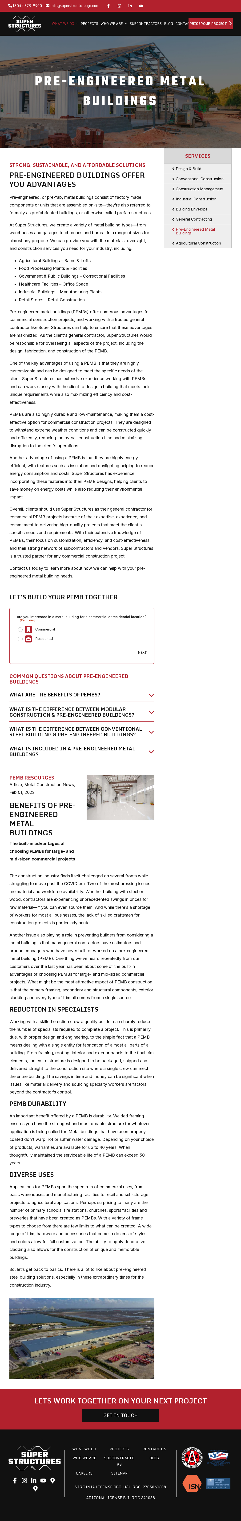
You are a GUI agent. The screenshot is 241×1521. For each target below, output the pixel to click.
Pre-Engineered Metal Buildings (195, 231)
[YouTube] (141, 6)
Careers (84, 1473)
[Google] (53, 1481)
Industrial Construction (196, 199)
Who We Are (84, 1458)
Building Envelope (192, 209)
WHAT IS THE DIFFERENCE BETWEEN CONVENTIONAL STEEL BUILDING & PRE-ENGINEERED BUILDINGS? (75, 732)
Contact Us (154, 1449)
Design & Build (188, 168)
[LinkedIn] (130, 6)
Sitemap (119, 1473)
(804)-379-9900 (25, 6)
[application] (76, 23)
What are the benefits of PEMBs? (54, 695)
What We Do (84, 1449)
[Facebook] (108, 6)
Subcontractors (119, 1461)
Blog (154, 1458)
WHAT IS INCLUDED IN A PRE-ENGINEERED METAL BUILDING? (72, 751)
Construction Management (199, 189)
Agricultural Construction (198, 243)
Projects (119, 1449)
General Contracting (194, 219)
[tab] (81, 697)
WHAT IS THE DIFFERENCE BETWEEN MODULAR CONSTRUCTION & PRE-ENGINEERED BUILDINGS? (71, 712)
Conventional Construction (200, 178)
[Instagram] (119, 6)
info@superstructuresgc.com (73, 6)
